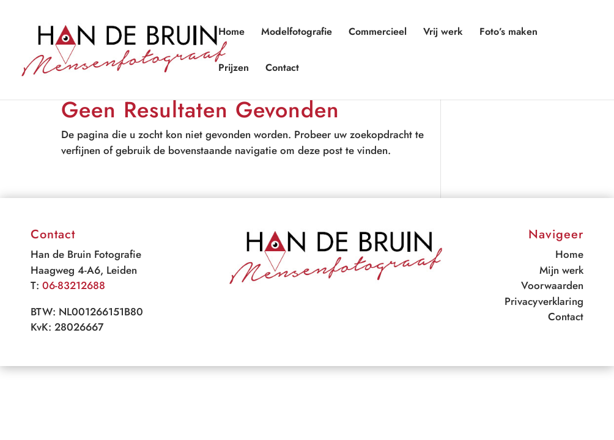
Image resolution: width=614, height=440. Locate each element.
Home (231, 33)
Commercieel (378, 33)
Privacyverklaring (544, 301)
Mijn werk (561, 270)
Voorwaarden (552, 285)
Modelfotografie (296, 33)
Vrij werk (443, 33)
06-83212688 (73, 285)
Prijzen (233, 69)
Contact (282, 69)
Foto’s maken (508, 33)
